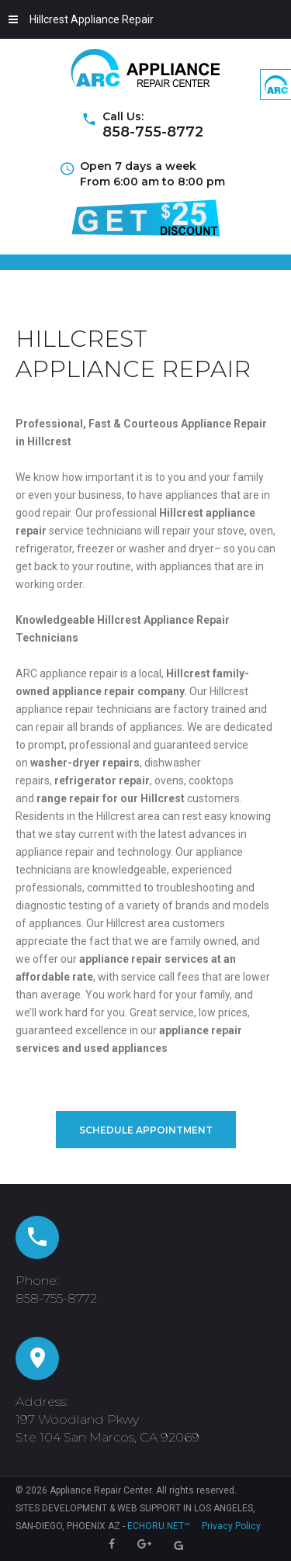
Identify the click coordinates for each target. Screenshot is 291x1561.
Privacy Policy (231, 1526)
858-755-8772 (152, 131)
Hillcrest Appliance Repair (81, 19)
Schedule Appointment (146, 1130)
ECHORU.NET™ (158, 1526)
